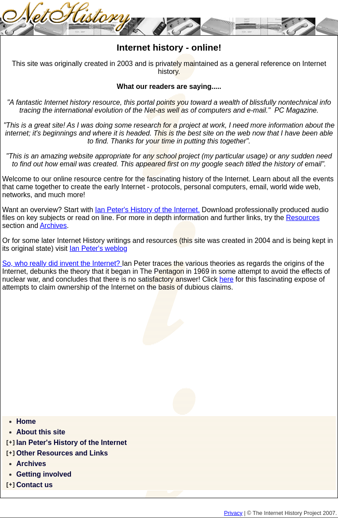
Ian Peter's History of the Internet (71, 442)
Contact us (34, 485)
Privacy (233, 513)
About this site (40, 432)
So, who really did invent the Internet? (62, 263)
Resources (303, 217)
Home (26, 421)
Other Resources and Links (62, 453)
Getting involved (43, 474)
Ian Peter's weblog (98, 248)
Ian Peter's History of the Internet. (147, 209)
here (227, 279)
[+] (10, 443)
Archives (53, 225)
